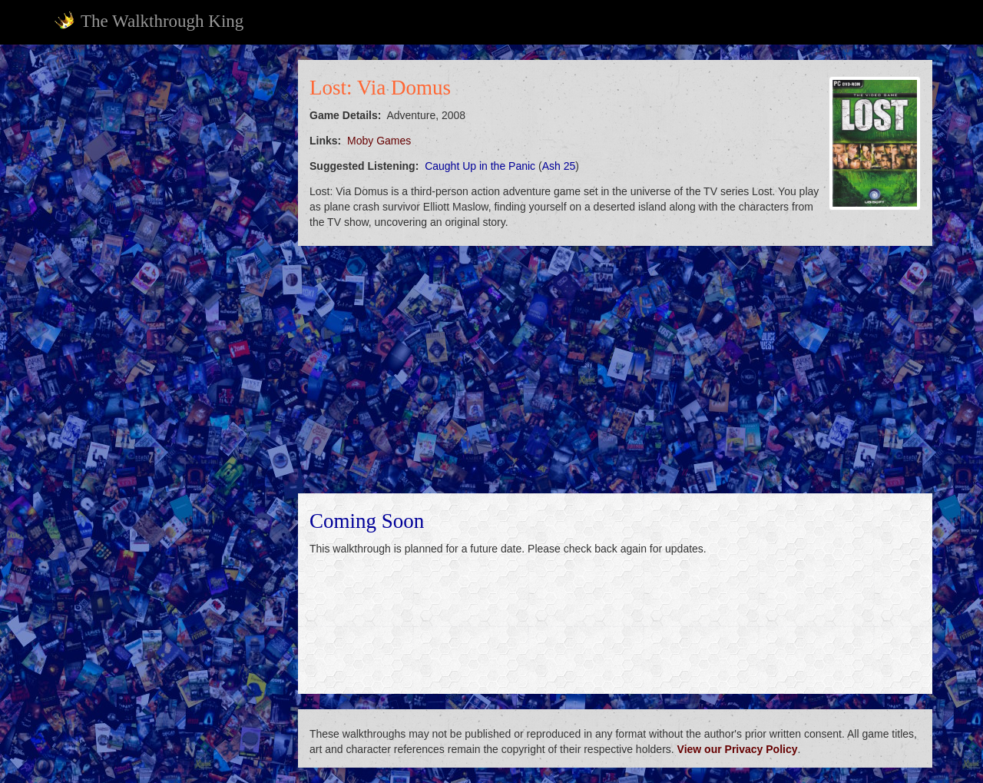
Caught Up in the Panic (480, 166)
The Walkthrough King (148, 20)
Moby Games (379, 140)
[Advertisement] (166, 290)
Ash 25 (559, 166)
